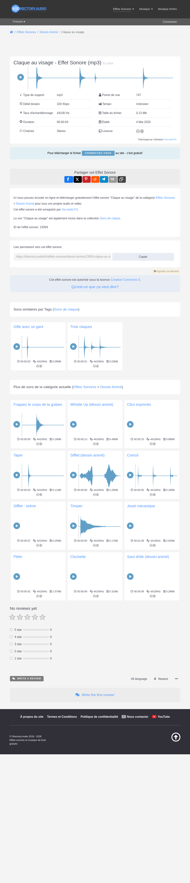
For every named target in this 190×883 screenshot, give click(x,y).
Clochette (78, 557)
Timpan (76, 506)
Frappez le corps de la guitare (38, 404)
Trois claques (81, 327)
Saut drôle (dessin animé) (148, 557)
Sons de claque (110, 218)
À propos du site (31, 716)
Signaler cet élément (166, 271)
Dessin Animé (25, 203)
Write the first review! (95, 695)
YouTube (164, 716)
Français (18, 21)
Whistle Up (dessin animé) (91, 404)
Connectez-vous (98, 153)
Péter (18, 557)
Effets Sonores (165, 197)
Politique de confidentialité (99, 716)
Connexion (170, 21)
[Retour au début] (169, 740)
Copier (142, 255)
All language (139, 678)
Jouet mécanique (141, 506)
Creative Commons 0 (125, 279)
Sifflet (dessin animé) (87, 455)
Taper (18, 455)
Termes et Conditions (62, 716)
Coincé (132, 455)
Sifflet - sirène (25, 506)
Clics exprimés (139, 404)
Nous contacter (137, 716)
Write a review (26, 678)
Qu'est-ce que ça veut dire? (94, 287)
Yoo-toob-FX (170, 139)
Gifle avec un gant (28, 327)
